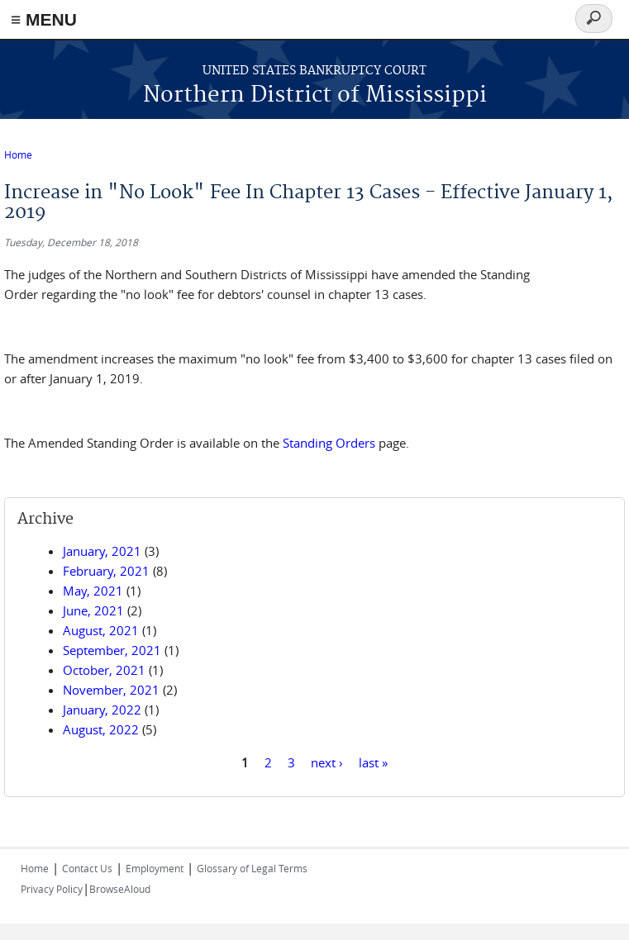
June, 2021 (93, 610)
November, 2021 (111, 689)
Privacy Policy (52, 888)
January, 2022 (102, 709)
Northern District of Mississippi (315, 95)
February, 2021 (106, 571)
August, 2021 (101, 630)
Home (18, 154)
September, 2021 (112, 650)
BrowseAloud (119, 888)
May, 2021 (93, 590)
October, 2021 (104, 670)
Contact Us (87, 868)
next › (327, 761)
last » (373, 761)
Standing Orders (329, 442)
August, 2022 (101, 729)
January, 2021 (102, 551)
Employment (154, 868)
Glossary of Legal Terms (252, 868)
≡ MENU (44, 19)
